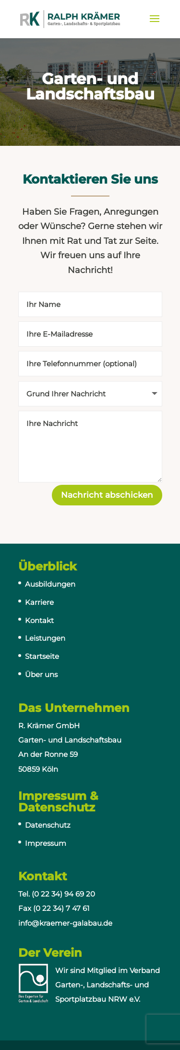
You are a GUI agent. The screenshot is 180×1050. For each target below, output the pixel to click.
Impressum (45, 843)
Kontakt (39, 620)
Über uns (41, 674)
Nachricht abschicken (107, 495)
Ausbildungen (50, 584)
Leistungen (45, 638)
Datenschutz (48, 825)
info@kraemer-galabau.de (65, 923)
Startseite (42, 656)
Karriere (39, 602)
